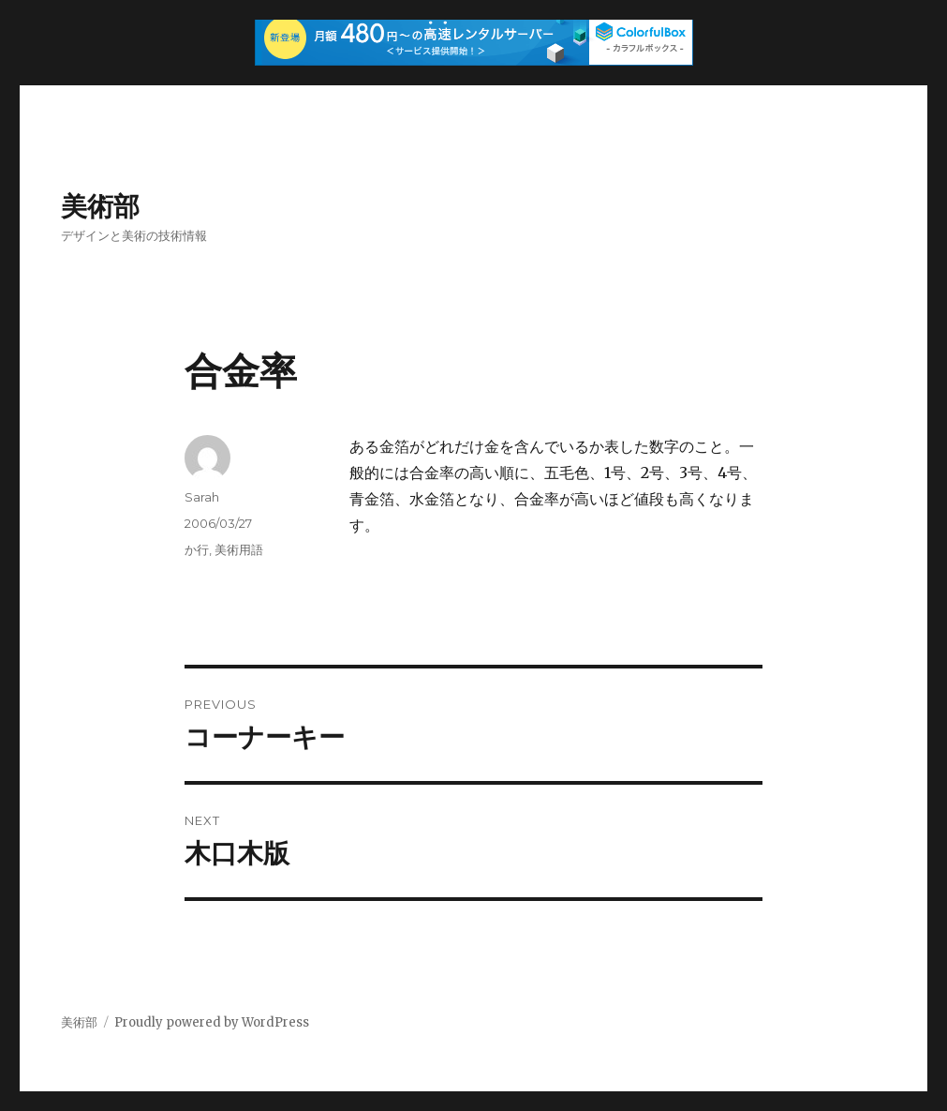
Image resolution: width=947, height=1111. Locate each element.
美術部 (100, 206)
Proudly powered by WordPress (211, 1022)
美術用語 (239, 549)
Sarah (202, 496)
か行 (197, 549)
